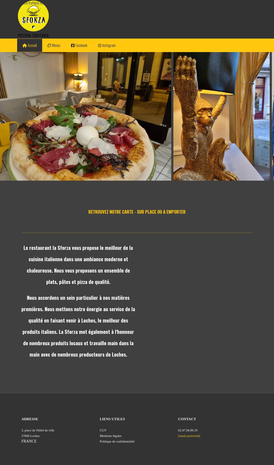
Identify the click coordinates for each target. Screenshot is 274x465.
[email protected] (189, 436)
